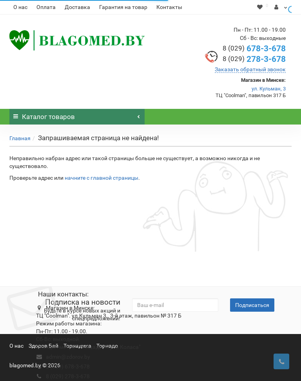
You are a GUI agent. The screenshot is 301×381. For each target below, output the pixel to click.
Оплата (46, 7)
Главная (20, 138)
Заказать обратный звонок (250, 69)
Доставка (77, 7)
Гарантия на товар (123, 7)
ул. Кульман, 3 (269, 89)
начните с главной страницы (101, 178)
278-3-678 (254, 59)
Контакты (169, 7)
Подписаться (252, 305)
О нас (20, 7)
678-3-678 (254, 48)
